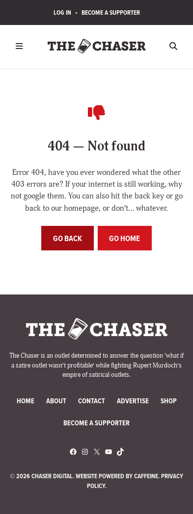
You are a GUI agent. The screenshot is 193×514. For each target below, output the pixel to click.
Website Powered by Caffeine (117, 476)
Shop (169, 401)
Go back (67, 238)
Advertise (133, 401)
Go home (124, 238)
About (56, 401)
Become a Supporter (111, 12)
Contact (91, 401)
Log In (62, 12)
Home (25, 401)
